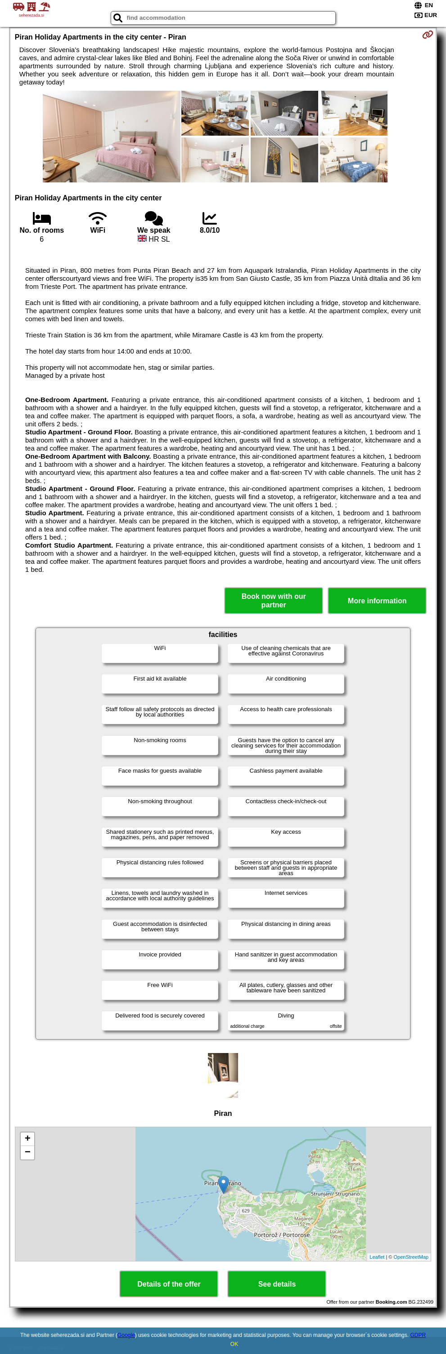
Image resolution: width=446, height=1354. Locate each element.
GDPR (418, 1335)
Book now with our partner (274, 601)
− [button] (28, 1152)
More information (377, 601)
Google (126, 1335)
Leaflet (376, 1257)
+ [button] (28, 1139)
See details (277, 1284)
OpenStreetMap (411, 1257)
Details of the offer (168, 1284)
